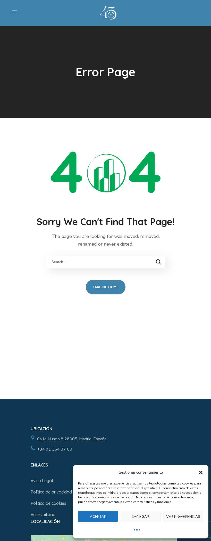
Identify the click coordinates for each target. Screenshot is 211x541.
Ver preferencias (183, 516)
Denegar (140, 516)
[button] (200, 472)
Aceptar (98, 516)
